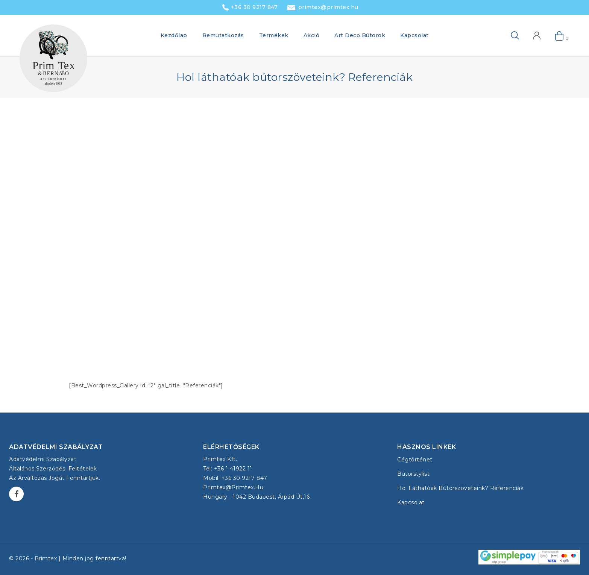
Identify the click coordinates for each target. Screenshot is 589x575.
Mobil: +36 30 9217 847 (235, 478)
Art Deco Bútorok (359, 35)
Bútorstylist (413, 473)
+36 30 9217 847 (254, 7)
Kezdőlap (174, 35)
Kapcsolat (414, 35)
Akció (312, 35)
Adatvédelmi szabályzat (42, 459)
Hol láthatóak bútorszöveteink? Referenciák (460, 488)
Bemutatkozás (223, 35)
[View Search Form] (503, 35)
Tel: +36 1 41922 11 (227, 468)
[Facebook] (16, 494)
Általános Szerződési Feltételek (53, 468)
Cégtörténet (415, 459)
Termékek (273, 35)
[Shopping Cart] (559, 35)
